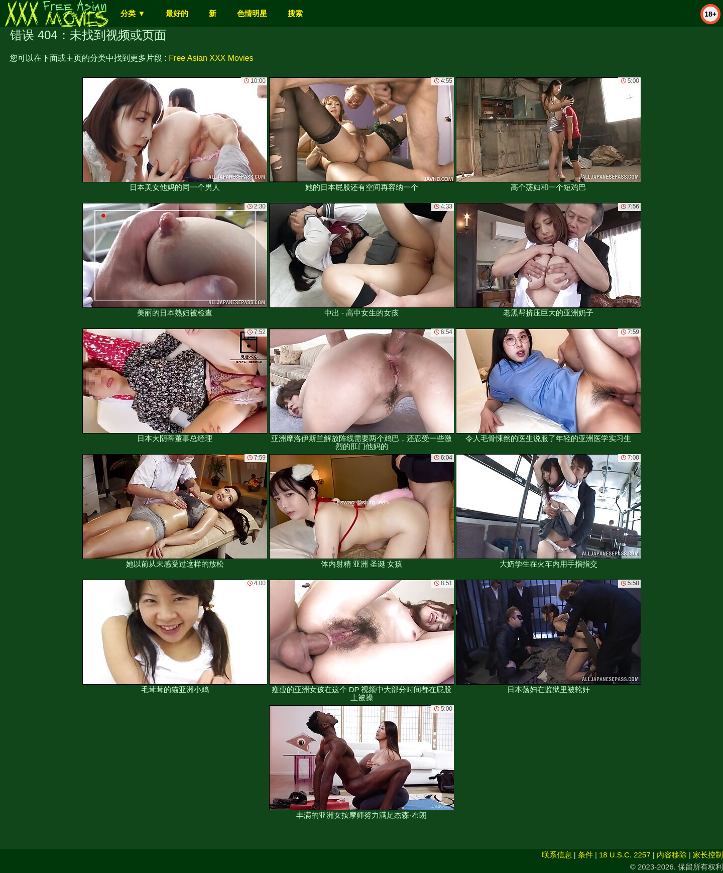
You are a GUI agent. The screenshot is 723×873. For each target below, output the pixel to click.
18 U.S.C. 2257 (625, 854)
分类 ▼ (132, 13)
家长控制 (708, 854)
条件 (585, 854)
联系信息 (557, 854)
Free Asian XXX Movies (211, 58)
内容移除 (672, 854)
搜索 (295, 13)
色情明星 (252, 13)
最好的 (177, 13)
